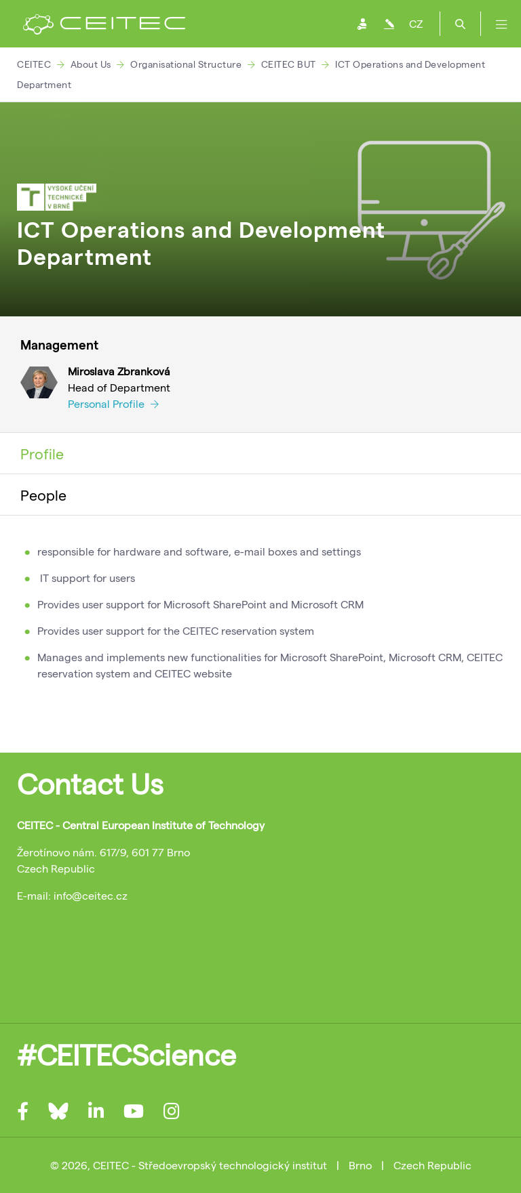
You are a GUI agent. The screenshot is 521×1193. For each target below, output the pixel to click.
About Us (91, 64)
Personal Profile (113, 403)
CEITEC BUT (288, 64)
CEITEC (34, 64)
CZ (416, 23)
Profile (42, 453)
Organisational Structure (186, 64)
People (43, 494)
